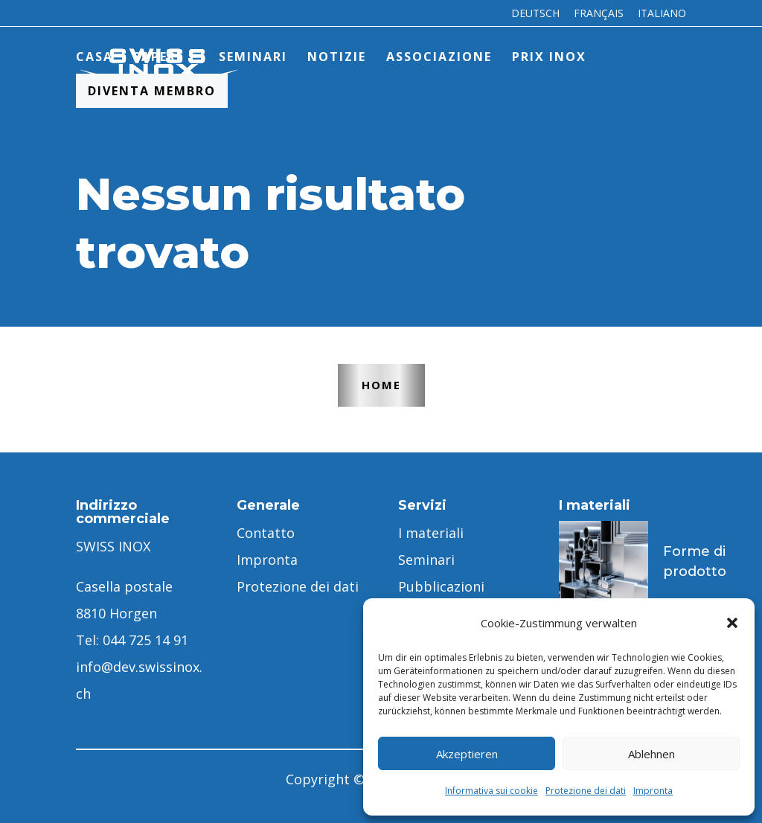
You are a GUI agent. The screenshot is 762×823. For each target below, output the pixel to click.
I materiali (431, 533)
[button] (732, 622)
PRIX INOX (549, 56)
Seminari (253, 56)
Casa (94, 56)
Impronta (653, 790)
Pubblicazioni (441, 586)
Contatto (266, 533)
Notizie (336, 56)
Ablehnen (651, 753)
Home (381, 384)
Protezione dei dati (585, 790)
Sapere (158, 56)
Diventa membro (152, 91)
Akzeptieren (467, 753)
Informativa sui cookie (491, 790)
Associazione (439, 56)
